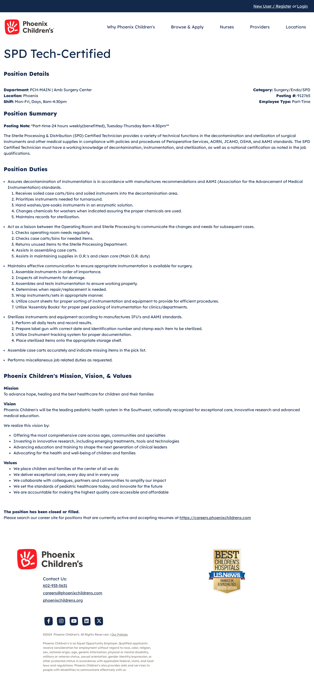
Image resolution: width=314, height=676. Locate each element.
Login (302, 6)
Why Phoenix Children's (131, 26)
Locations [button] (296, 26)
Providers (260, 26)
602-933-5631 (55, 585)
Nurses (227, 26)
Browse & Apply (187, 26)
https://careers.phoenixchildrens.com (215, 517)
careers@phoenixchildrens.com (72, 592)
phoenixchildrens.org (63, 600)
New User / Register (272, 6)
